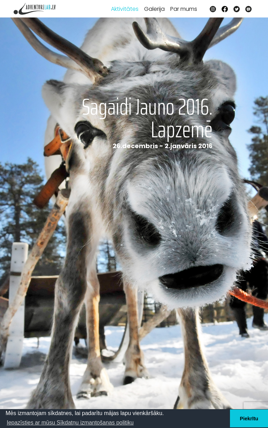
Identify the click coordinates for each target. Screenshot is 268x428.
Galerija (154, 9)
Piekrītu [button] (249, 418)
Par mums (183, 9)
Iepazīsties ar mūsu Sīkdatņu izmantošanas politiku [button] (70, 423)
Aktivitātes (125, 9)
